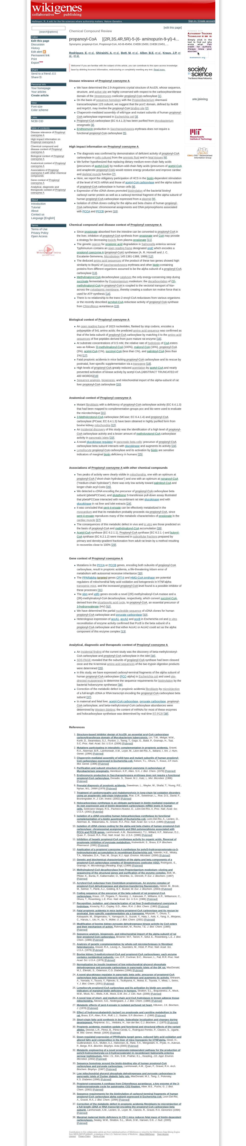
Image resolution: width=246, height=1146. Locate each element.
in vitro (148, 524)
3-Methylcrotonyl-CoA (90, 417)
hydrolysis (154, 343)
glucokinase (132, 445)
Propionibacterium (143, 100)
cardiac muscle (86, 520)
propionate (90, 231)
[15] (116, 306)
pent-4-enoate (112, 507)
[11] (149, 239)
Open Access (39, 236)
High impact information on (45, 141)
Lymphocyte (84, 450)
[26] (108, 486)
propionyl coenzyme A (90, 252)
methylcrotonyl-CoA (148, 433)
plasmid (146, 198)
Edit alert (38, 51)
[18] (148, 363)
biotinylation (135, 190)
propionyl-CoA (133, 96)
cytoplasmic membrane (104, 289)
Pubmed (127, 743)
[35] (100, 668)
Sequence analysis (88, 380)
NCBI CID (37, 121)
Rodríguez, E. (78, 52)
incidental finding (91, 651)
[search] (43, 31)
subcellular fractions (145, 536)
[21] (103, 413)
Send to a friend (43, 73)
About (34, 210)
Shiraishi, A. (104, 52)
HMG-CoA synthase (142, 577)
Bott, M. (126, 52)
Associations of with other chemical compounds (48, 173)
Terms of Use (39, 229)
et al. (91, 52)
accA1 (115, 619)
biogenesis (108, 380)
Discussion (38, 44)
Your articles (38, 91)
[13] (94, 273)
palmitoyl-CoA (155, 351)
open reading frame (120, 248)
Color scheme (39, 110)
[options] (53, 31)
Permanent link (40, 55)
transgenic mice (86, 585)
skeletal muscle (91, 174)
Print (34, 59)
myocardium (84, 511)
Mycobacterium (164, 120)
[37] (88, 697)
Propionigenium (118, 281)
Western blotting (105, 709)
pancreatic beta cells (129, 441)
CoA (161, 235)
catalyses (125, 277)
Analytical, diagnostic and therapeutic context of (48, 190)
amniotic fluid (131, 157)
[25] (140, 454)
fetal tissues (155, 157)
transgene (139, 363)
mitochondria (102, 425)
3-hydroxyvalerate (88, 606)
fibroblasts (92, 404)
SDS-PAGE (84, 660)
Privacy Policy (39, 232)
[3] (136, 116)
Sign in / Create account (201, 21)
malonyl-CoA (142, 347)
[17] (84, 355)
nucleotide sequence (128, 610)
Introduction (38, 203)
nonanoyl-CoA (169, 478)
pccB (137, 619)
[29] (113, 544)
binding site (137, 108)
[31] (100, 590)
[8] (133, 186)
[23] (112, 437)
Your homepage (41, 88)
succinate (82, 281)
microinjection (171, 688)
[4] (92, 124)
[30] (140, 573)
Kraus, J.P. (170, 52)
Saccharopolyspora (122, 129)
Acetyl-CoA (83, 532)
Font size (36, 106)
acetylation (138, 367)
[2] (146, 108)
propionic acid (113, 244)
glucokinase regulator (100, 441)
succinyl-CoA (114, 351)
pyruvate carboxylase (129, 614)
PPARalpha (89, 577)
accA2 (124, 619)
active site (100, 91)
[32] (108, 606)
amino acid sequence (146, 330)
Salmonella (148, 244)
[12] (150, 256)
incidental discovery (93, 429)
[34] (152, 655)
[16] (159, 338)
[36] (120, 684)
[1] (159, 96)
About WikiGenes (147, 1134)
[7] (113, 174)
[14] (108, 293)
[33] (145, 614)
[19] (96, 376)
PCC (123, 676)
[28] (159, 528)
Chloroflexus (90, 306)
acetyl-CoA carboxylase (139, 182)
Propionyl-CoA (85, 120)
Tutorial (35, 207)
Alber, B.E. (147, 52)
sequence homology (108, 100)
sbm (84, 594)
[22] (113, 425)
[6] (165, 157)
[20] (118, 384)
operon (96, 244)
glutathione (119, 495)
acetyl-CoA (101, 165)
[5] (124, 133)
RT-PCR (158, 713)
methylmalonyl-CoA (127, 528)
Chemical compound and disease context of (46, 149)
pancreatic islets (99, 437)
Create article (40, 95)
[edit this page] (173, 27)
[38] (166, 713)
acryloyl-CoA (115, 302)
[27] (98, 520)
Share (36, 77)
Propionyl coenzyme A (114, 80)
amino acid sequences (107, 260)
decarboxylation (158, 281)
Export (37, 62)
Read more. (159, 69)
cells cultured (103, 157)
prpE (150, 248)
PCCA (86, 211)
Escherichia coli (124, 116)
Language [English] (43, 218)
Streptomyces (102, 96)
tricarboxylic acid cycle (111, 602)
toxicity (112, 239)
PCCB (100, 211)
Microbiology (112, 256)
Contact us (37, 214)
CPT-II (120, 577)
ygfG (96, 594)
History (35, 48)
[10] (115, 211)
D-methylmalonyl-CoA (109, 347)
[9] (153, 198)
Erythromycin (85, 129)
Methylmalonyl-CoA (89, 277)
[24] (173, 445)
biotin (150, 178)
